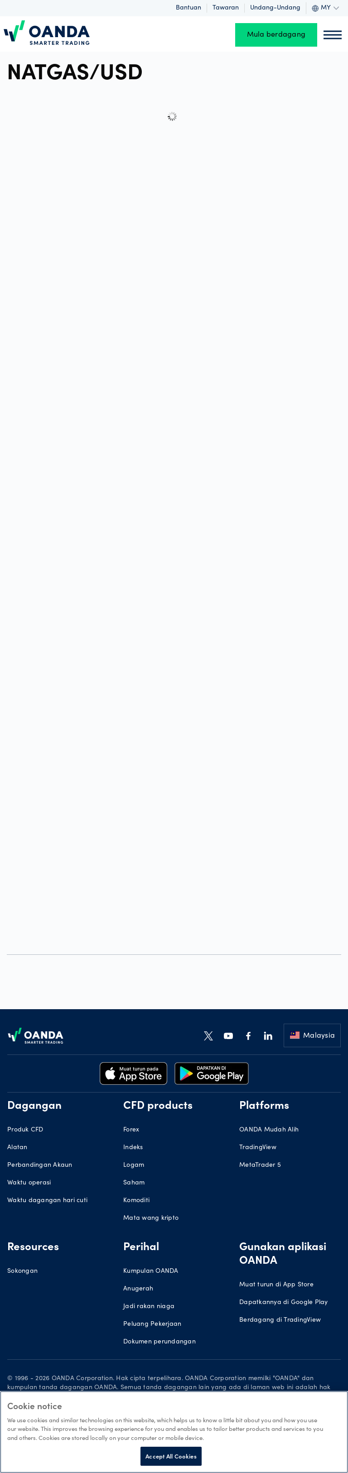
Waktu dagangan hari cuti (47, 1201)
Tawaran (226, 8)
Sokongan (22, 1271)
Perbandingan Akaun (39, 1165)
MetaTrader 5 (260, 1165)
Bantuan (188, 8)
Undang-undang (275, 8)
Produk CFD (25, 1130)
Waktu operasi (29, 1183)
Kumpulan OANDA (151, 1271)
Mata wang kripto (151, 1218)
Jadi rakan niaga (148, 1307)
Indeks (133, 1148)
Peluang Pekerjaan (152, 1324)
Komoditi (136, 1201)
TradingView (257, 1148)
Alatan (17, 1148)
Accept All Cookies (170, 1456)
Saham (134, 1183)
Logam (133, 1165)
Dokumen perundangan (159, 1342)
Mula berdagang (276, 35)
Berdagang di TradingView (280, 1320)
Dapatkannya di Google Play (283, 1303)
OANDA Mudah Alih (269, 1130)
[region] (174, 1432)
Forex (131, 1130)
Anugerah (138, 1289)
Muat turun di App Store (276, 1285)
